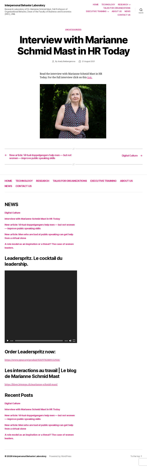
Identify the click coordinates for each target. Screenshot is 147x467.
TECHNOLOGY (108, 4)
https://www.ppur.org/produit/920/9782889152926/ (34, 364)
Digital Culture (13, 217)
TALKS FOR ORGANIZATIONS (116, 8)
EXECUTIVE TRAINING (96, 11)
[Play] (8, 345)
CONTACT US (124, 15)
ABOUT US (117, 11)
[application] (41, 311)
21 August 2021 (88, 61)
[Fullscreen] (74, 345)
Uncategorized (73, 30)
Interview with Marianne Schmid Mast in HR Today (34, 222)
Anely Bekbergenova (66, 61)
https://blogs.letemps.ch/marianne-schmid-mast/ (32, 388)
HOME (96, 4)
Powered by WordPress (61, 460)
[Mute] (70, 345)
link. (89, 77)
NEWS (127, 11)
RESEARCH (123, 4)
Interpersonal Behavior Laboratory (26, 5)
